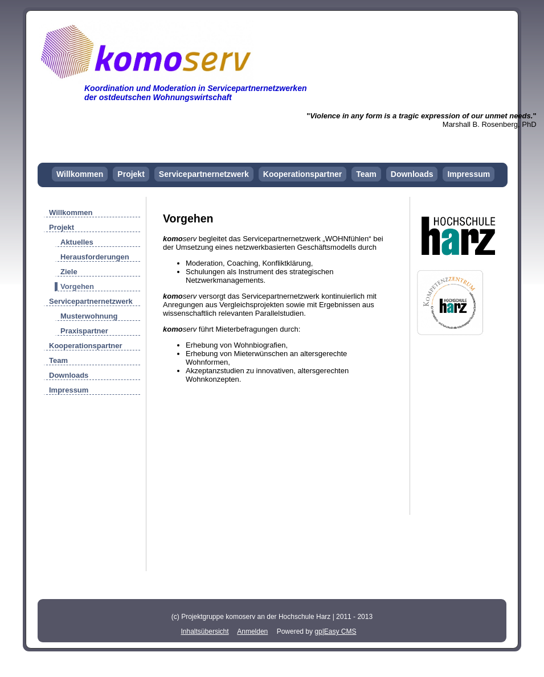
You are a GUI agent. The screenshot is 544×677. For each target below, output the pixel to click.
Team (366, 174)
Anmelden (252, 631)
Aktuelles (76, 242)
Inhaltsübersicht (205, 631)
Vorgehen (77, 286)
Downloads (412, 174)
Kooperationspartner (302, 174)
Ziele (68, 271)
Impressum (468, 174)
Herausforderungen (94, 257)
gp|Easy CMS (335, 631)
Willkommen (79, 174)
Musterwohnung (88, 316)
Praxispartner (84, 331)
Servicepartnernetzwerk (204, 174)
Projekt (130, 174)
